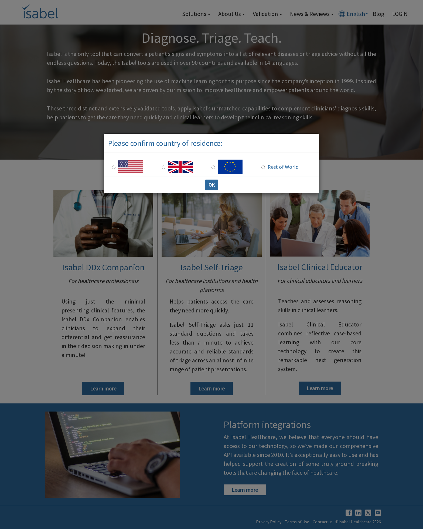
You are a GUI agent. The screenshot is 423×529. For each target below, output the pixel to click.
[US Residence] (113, 167)
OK (212, 185)
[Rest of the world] (263, 167)
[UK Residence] (163, 167)
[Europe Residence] (213, 167)
